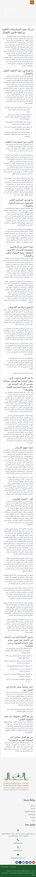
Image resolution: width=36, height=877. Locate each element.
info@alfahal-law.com (18, 858)
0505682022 (18, 850)
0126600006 (18, 843)
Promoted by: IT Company (8, 866)
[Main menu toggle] (32, 2)
